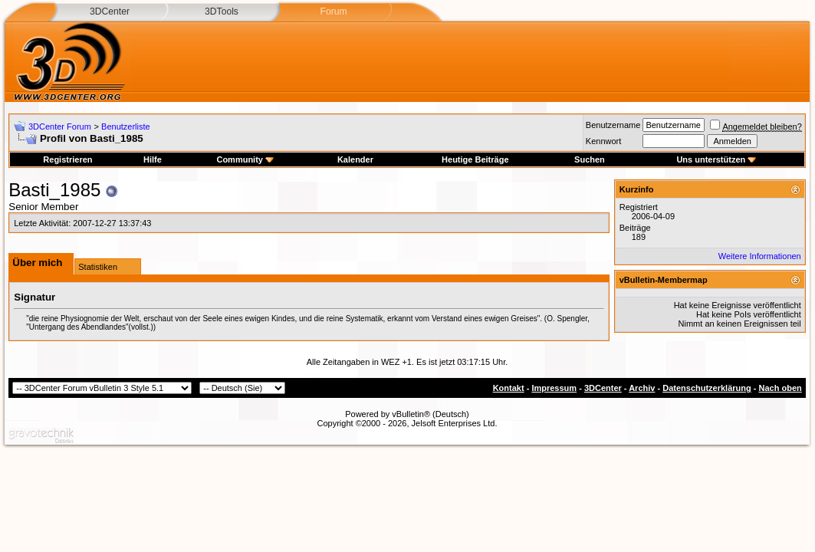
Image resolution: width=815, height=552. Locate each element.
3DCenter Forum (59, 126)
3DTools (221, 11)
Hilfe (152, 159)
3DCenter (110, 11)
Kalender (355, 159)
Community (245, 159)
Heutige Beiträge (475, 159)
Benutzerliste (125, 126)
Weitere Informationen (759, 256)
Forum (333, 11)
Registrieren (67, 159)
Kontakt (508, 388)
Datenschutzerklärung (706, 388)
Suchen (589, 159)
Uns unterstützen (716, 159)
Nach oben (780, 388)
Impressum (554, 388)
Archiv (642, 388)
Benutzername (613, 125)
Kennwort (603, 141)
